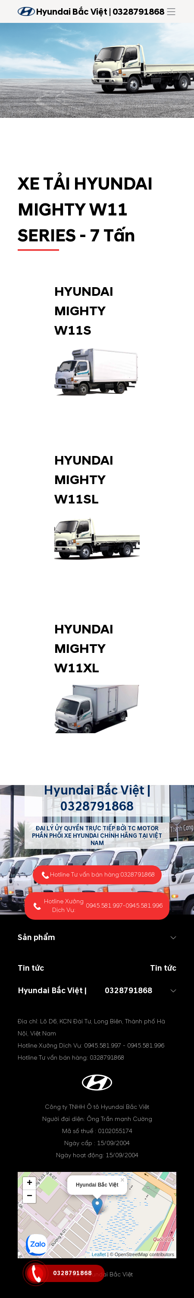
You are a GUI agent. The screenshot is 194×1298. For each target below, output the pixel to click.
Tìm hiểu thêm (97, 419)
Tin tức (163, 968)
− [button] (29, 1196)
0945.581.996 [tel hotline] (144, 905)
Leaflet (99, 1254)
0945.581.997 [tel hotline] (104, 905)
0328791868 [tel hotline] (97, 806)
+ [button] (29, 1183)
